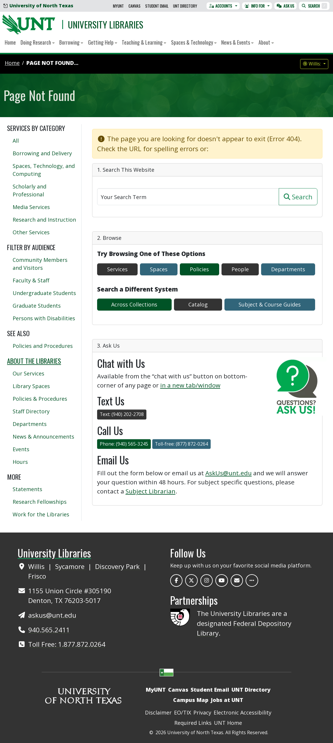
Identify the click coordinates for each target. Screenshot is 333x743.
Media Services (31, 206)
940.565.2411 (49, 629)
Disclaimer (158, 712)
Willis (37, 566)
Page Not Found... (52, 62)
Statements (27, 489)
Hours (20, 461)
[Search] (188, 196)
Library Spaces (31, 386)
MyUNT (118, 6)
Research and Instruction (44, 219)
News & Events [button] (237, 42)
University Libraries (105, 24)
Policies (199, 269)
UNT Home (228, 722)
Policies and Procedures (43, 345)
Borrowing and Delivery (42, 153)
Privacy (202, 712)
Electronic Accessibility (242, 712)
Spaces (159, 269)
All (16, 140)
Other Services (31, 232)
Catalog (198, 304)
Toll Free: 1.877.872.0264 (66, 644)
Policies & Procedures (40, 398)
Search (314, 6)
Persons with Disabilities (44, 318)
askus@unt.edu (52, 615)
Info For (254, 6)
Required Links (193, 722)
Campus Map (190, 699)
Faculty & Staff (31, 280)
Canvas (135, 6)
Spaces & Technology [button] (194, 42)
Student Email (156, 6)
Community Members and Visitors (40, 263)
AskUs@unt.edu (228, 473)
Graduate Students (37, 305)
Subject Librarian (150, 491)
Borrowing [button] (71, 42)
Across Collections (134, 304)
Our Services (28, 373)
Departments (288, 269)
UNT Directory (185, 6)
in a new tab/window (190, 385)
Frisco (37, 576)
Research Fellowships (40, 501)
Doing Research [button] (38, 42)
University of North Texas (38, 5)
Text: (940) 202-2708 (122, 414)
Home (10, 42)
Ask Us (285, 6)
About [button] (266, 42)
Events (21, 449)
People (240, 269)
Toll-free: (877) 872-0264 (181, 444)
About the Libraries (34, 360)
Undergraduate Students (44, 292)
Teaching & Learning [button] (144, 42)
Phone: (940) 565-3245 (124, 444)
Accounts (220, 6)
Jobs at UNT (227, 699)
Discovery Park (118, 566)
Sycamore (70, 566)
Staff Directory (31, 411)
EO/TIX (182, 712)
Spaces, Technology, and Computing (44, 169)
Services (117, 269)
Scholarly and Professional (29, 190)
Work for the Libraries (41, 514)
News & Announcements (43, 436)
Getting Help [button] (102, 42)
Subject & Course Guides (270, 304)
